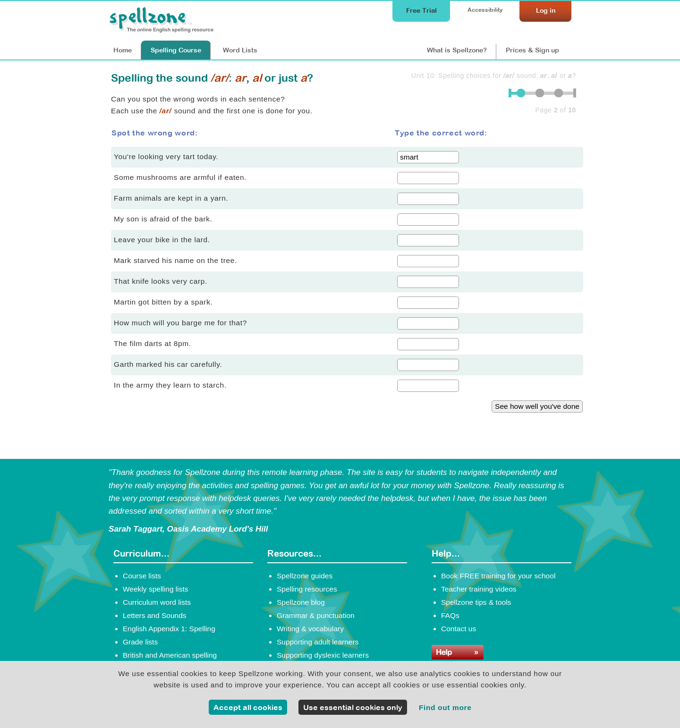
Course (176, 50)
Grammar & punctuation (316, 615)
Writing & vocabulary (310, 629)
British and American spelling (170, 655)
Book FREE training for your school (498, 576)
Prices (532, 50)
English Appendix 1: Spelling (169, 629)
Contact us (458, 629)
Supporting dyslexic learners (323, 655)
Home (122, 50)
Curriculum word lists (157, 602)
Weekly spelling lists (155, 589)
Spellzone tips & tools (476, 602)
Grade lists (140, 642)
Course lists (142, 576)
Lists (240, 50)
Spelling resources (307, 589)
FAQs (450, 615)
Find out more (445, 707)
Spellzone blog (301, 602)
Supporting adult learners (317, 642)
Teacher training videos (479, 589)
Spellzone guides (304, 576)
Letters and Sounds (155, 615)
